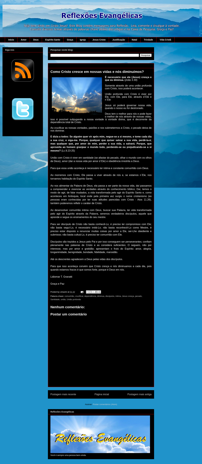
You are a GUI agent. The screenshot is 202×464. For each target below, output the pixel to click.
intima (118, 296)
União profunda (74, 299)
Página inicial (102, 394)
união (63, 299)
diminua (100, 296)
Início (11, 39)
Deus (36, 39)
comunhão (69, 296)
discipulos (109, 296)
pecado (138, 296)
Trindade (148, 39)
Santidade (55, 299)
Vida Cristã (165, 39)
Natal (134, 39)
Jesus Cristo (99, 39)
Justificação (118, 39)
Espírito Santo (52, 39)
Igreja (83, 39)
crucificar (79, 296)
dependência (90, 296)
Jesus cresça (128, 296)
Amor (24, 39)
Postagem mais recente (63, 394)
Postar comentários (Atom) (105, 404)
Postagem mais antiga (139, 394)
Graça (70, 39)
